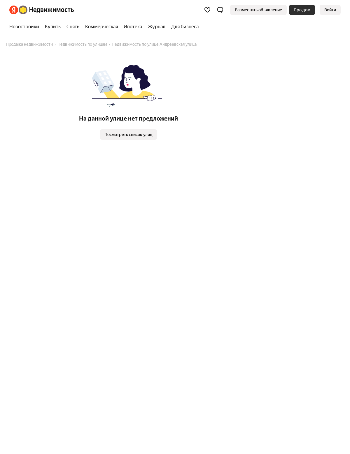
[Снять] (73, 27)
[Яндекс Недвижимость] (46, 10)
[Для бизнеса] (183, 27)
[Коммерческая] (101, 27)
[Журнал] (156, 27)
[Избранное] (207, 10)
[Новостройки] (25, 27)
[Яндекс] (13, 10)
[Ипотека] (133, 27)
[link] (330, 10)
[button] (220, 10)
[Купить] (53, 27)
